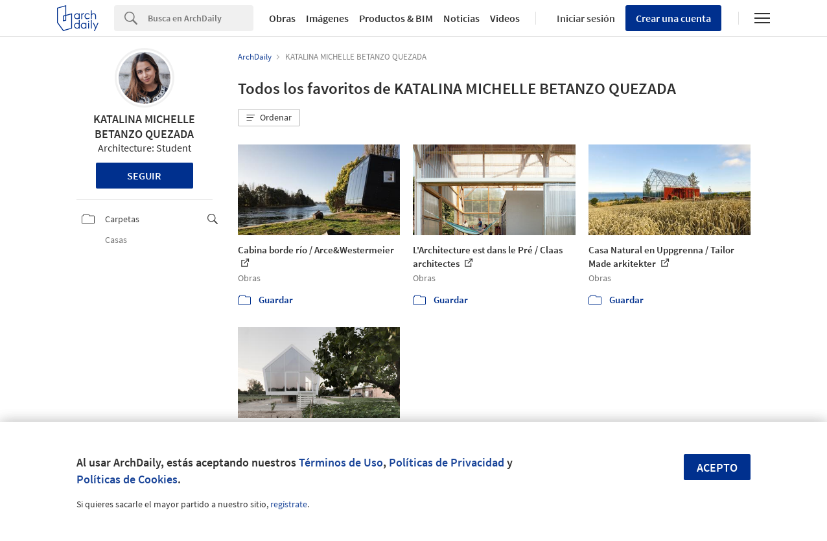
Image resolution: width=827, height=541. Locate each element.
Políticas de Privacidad (446, 462)
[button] (269, 118)
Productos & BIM (396, 18)
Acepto (717, 467)
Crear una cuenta (673, 18)
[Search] (200, 18)
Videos (505, 18)
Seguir (144, 175)
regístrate (288, 504)
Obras (282, 18)
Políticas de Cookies (127, 479)
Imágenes (327, 18)
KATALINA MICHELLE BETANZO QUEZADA (144, 126)
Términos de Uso (341, 462)
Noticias (461, 18)
